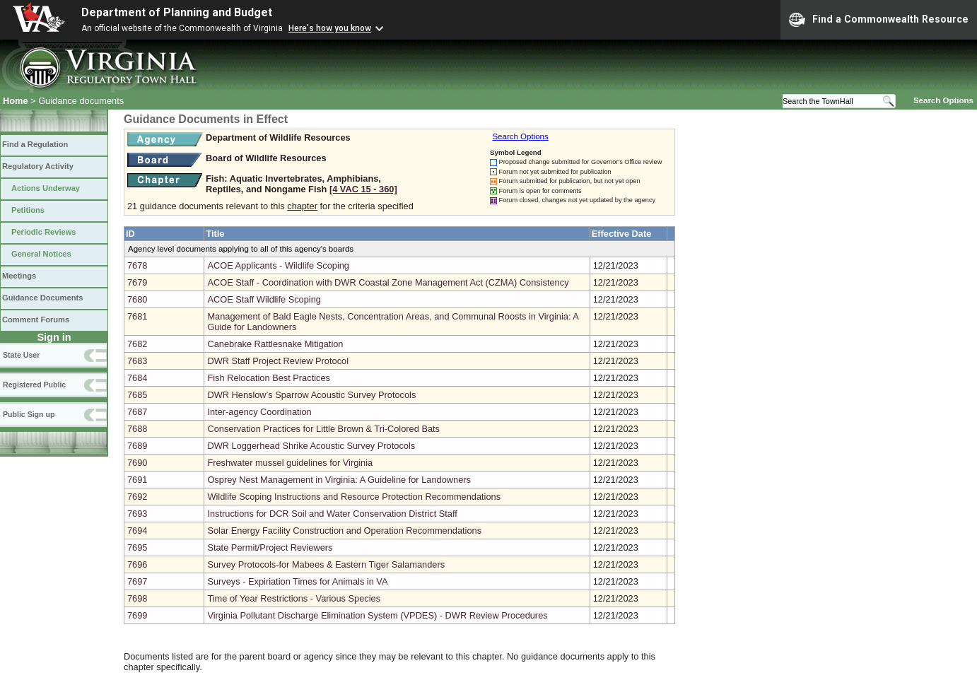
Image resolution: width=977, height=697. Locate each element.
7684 (137, 378)
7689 (137, 445)
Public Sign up (28, 414)
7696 (137, 564)
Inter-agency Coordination (259, 411)
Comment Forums (35, 319)
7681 (137, 316)
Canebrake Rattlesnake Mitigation (275, 344)
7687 (137, 411)
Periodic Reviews (43, 232)
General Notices (41, 254)
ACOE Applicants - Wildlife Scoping (278, 265)
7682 (137, 344)
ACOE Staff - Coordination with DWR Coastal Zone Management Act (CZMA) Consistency (387, 282)
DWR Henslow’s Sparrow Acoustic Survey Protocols (311, 395)
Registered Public (34, 384)
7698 (137, 598)
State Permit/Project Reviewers (269, 547)
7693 (137, 513)
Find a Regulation (35, 144)
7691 (137, 479)
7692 (137, 496)
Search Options (943, 100)
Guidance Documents (42, 297)
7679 (137, 282)
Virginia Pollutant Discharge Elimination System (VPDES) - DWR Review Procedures (377, 615)
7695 (137, 547)
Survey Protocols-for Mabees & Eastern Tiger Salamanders (326, 564)
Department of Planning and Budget (176, 12)
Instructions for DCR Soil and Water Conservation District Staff (332, 513)
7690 (137, 462)
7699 (137, 615)
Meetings (19, 275)
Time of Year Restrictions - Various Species (293, 598)
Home (15, 100)
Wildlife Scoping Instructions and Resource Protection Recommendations (354, 496)
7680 (137, 299)
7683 (137, 361)
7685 (137, 395)
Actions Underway (45, 188)
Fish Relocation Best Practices (268, 378)
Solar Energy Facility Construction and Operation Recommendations (344, 530)
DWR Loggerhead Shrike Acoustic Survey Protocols (311, 445)
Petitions (28, 210)
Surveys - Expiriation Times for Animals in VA (297, 581)
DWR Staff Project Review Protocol (278, 361)
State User (21, 355)
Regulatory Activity (38, 166)
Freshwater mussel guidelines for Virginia (290, 462)
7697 (137, 581)
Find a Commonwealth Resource (879, 20)
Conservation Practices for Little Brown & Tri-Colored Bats (323, 428)
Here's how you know (329, 28)
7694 (137, 530)
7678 (137, 265)
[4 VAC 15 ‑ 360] (363, 189)
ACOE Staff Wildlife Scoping (264, 299)
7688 (137, 428)
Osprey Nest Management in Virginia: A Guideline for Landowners (339, 479)
